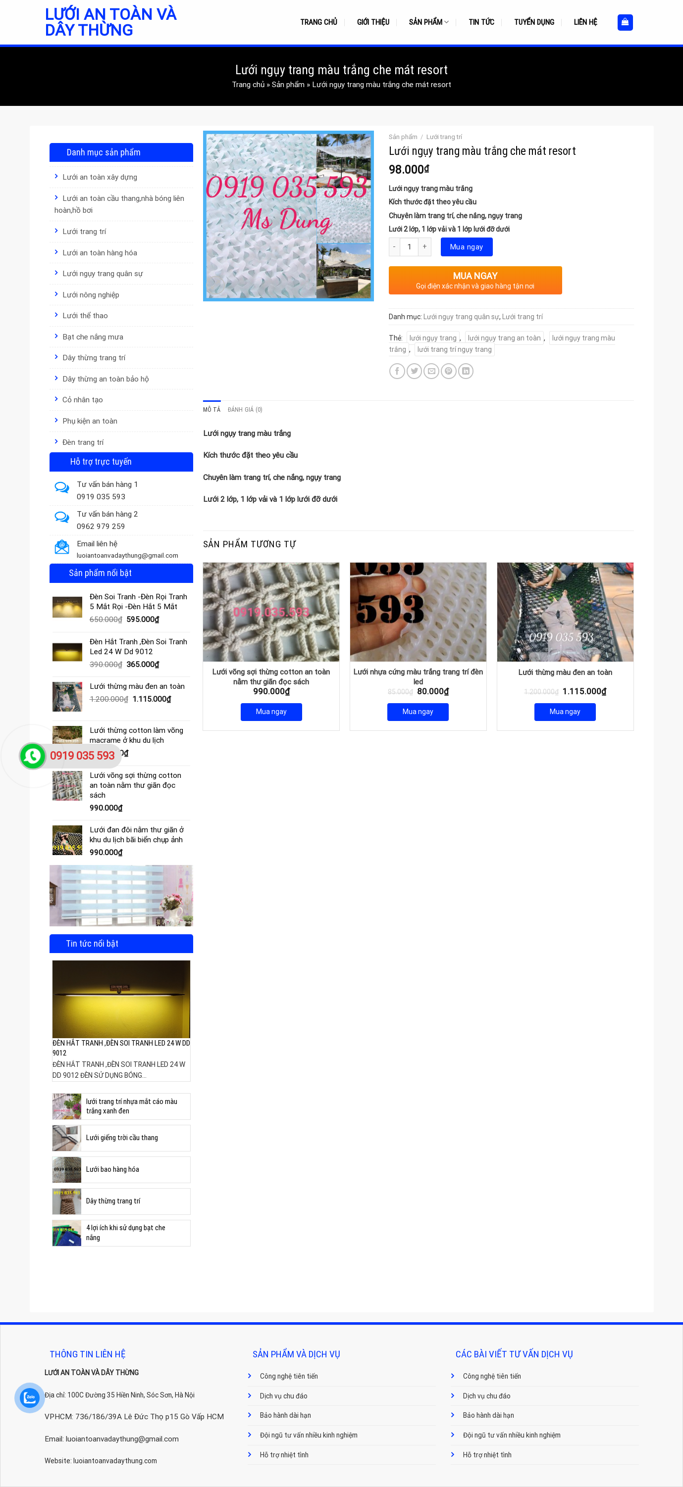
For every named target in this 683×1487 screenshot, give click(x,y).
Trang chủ (318, 22)
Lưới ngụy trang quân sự (102, 273)
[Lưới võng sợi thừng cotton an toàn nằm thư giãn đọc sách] (271, 612)
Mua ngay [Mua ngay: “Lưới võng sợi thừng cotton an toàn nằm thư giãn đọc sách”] (271, 712)
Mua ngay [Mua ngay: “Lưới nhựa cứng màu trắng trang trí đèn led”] (418, 712)
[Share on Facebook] (397, 371)
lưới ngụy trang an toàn (504, 338)
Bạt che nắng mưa (92, 337)
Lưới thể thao (85, 315)
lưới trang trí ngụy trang (455, 349)
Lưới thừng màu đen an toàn (565, 672)
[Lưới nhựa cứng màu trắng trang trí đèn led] (418, 612)
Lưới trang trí (84, 231)
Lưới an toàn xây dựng (99, 177)
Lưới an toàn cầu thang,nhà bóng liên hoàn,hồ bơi (119, 204)
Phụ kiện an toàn (89, 421)
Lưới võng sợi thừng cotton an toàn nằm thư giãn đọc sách (271, 677)
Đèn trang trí (83, 442)
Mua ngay (466, 246)
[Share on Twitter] (414, 371)
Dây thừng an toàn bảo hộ (105, 379)
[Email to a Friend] (431, 371)
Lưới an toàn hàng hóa (99, 252)
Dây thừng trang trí (93, 357)
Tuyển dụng (534, 22)
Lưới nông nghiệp (90, 294)
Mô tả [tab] (212, 409)
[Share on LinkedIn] (466, 371)
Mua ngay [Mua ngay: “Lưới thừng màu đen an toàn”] (565, 712)
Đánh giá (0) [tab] (245, 409)
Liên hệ (585, 22)
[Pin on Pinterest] (449, 371)
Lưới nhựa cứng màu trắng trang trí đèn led (418, 677)
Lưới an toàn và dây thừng (110, 22)
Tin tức (481, 22)
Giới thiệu (373, 22)
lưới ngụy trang (433, 338)
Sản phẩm (429, 22)
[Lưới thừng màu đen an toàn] (565, 612)
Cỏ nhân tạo (82, 399)
